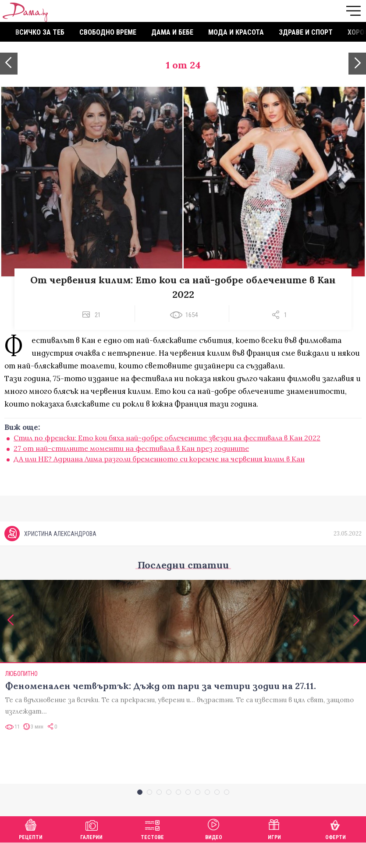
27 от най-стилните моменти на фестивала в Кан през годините (131, 448)
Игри (274, 828)
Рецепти (31, 828)
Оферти (335, 828)
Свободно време (107, 32)
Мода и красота (236, 32)
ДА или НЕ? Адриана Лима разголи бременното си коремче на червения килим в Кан (159, 458)
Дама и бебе (172, 32)
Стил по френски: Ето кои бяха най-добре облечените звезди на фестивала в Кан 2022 (167, 437)
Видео (213, 828)
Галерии (91, 828)
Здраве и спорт (306, 32)
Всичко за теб (39, 32)
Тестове (152, 828)
